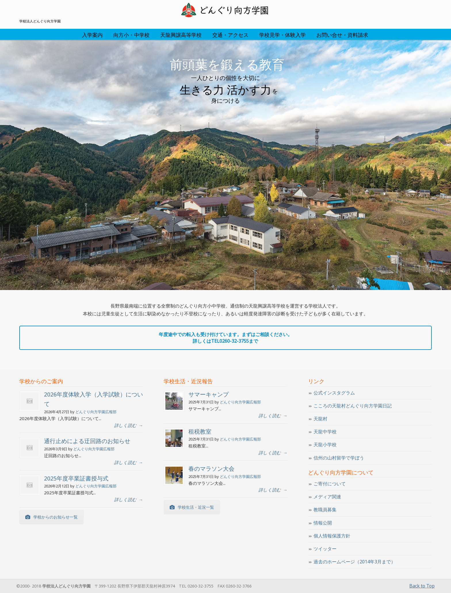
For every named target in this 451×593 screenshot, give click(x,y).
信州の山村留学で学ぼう (339, 458)
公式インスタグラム (334, 393)
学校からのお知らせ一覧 (51, 517)
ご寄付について (330, 483)
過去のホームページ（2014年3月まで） (354, 561)
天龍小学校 (325, 444)
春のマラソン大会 (211, 468)
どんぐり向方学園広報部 (95, 411)
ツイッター (325, 549)
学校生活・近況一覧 (192, 507)
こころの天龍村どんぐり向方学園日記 (353, 406)
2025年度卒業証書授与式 (76, 478)
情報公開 (323, 523)
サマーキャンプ (208, 394)
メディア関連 (327, 496)
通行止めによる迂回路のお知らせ (87, 441)
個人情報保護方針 (332, 536)
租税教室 (199, 431)
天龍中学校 (325, 431)
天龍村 (320, 418)
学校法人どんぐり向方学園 (225, 10)
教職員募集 (325, 509)
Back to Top (422, 586)
